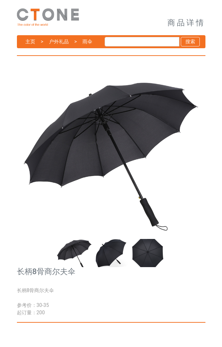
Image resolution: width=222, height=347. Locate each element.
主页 (30, 41)
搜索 (190, 41)
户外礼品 (59, 41)
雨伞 (87, 41)
